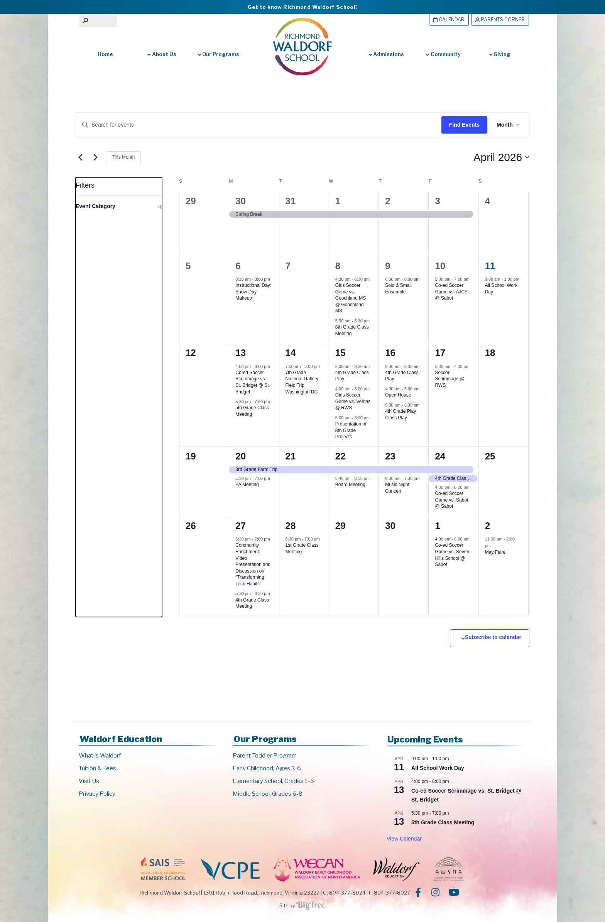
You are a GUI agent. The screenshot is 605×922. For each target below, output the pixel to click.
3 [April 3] (437, 201)
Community (443, 54)
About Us (161, 54)
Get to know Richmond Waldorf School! (302, 7)
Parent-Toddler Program (265, 755)
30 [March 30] (240, 201)
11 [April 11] (490, 266)
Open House (398, 395)
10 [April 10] (440, 266)
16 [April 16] (390, 352)
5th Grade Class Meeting (442, 822)
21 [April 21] (291, 456)
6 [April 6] (237, 266)
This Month (123, 157)
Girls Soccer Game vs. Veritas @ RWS (352, 401)
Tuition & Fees (97, 768)
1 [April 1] (337, 201)
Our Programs (218, 54)
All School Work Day (437, 768)
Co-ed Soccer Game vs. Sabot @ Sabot (451, 500)
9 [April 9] (387, 266)
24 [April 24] (440, 456)
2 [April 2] (387, 201)
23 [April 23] (390, 456)
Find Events (464, 125)
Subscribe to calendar (493, 637)
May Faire (495, 552)
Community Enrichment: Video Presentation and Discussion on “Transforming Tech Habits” (252, 564)
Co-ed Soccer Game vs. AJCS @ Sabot (451, 292)
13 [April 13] (240, 352)
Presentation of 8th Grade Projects (351, 430)
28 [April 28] (291, 525)
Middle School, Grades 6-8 (267, 793)
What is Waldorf (100, 755)
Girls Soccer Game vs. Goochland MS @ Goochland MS (350, 298)
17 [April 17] (440, 352)
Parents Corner (500, 19)
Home (105, 54)
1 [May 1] (437, 525)
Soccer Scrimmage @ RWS (449, 379)
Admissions (386, 54)
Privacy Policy (97, 793)
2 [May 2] (487, 525)
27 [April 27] (240, 525)
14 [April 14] (291, 352)
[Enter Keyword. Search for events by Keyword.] (251, 125)
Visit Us (89, 781)
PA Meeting (247, 484)
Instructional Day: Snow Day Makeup (253, 292)
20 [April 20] (240, 456)
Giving (499, 54)
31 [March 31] (291, 201)
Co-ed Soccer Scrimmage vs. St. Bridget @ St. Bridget (252, 382)
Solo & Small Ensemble (398, 289)
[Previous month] (80, 157)
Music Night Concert (397, 488)
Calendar (449, 19)
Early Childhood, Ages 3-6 (267, 768)
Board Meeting (350, 484)
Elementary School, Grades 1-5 (273, 781)
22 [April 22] (340, 456)
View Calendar (404, 839)
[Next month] (95, 157)
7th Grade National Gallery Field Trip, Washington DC (302, 382)
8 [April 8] (337, 266)
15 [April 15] (340, 352)
